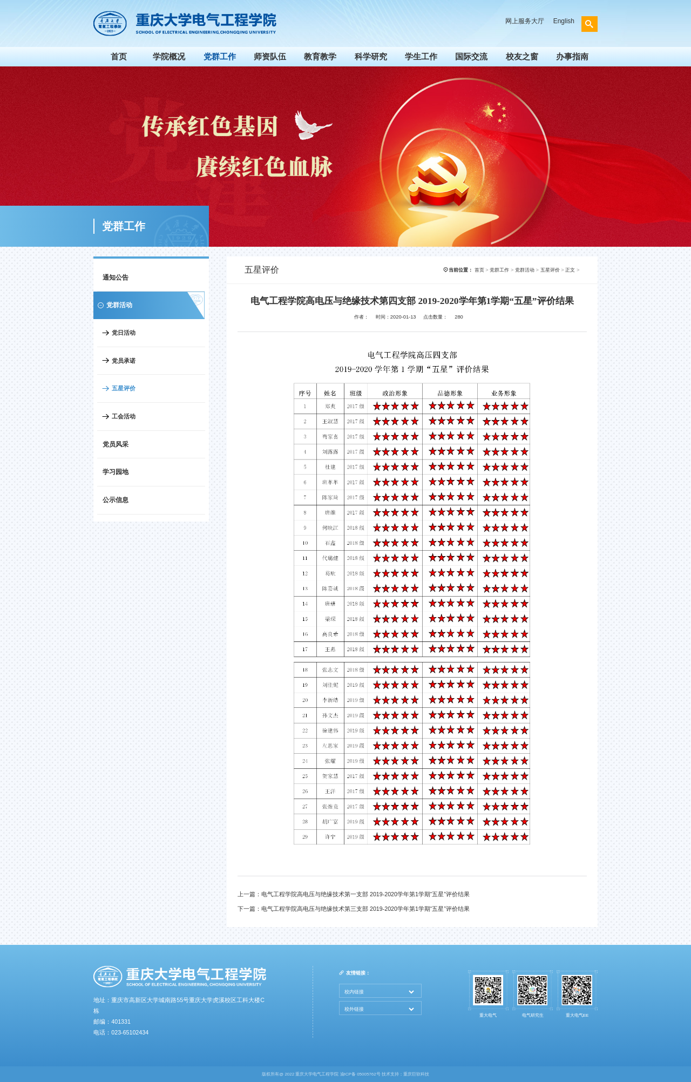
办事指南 (572, 56)
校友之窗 (522, 56)
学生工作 (421, 56)
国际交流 (471, 56)
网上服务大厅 (524, 21)
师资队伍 (270, 56)
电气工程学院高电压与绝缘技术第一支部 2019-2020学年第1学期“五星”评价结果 (365, 894)
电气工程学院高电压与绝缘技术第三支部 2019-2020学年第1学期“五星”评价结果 (365, 908)
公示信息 (115, 500)
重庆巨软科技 (416, 1074)
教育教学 (320, 56)
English (563, 21)
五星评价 (124, 388)
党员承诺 (124, 360)
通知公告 (115, 277)
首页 (119, 56)
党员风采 (115, 444)
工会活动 (124, 416)
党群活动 (524, 270)
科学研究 (371, 56)
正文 (570, 270)
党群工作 (220, 56)
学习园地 (115, 472)
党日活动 (124, 332)
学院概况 (169, 56)
